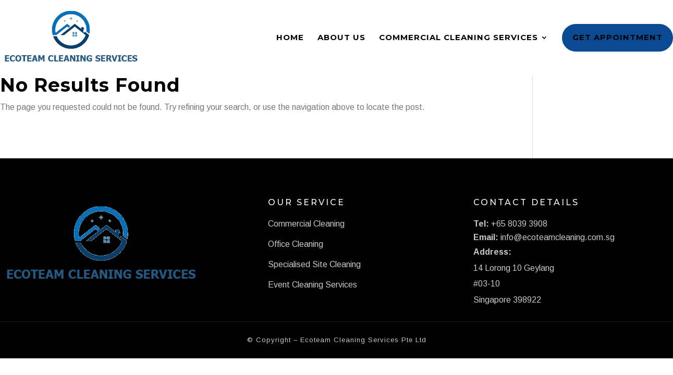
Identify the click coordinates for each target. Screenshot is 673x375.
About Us (341, 37)
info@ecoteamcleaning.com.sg (557, 237)
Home (290, 37)
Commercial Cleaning (306, 223)
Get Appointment (617, 37)
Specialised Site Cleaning (314, 264)
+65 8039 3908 (519, 223)
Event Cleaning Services (312, 284)
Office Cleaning (295, 244)
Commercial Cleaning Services (458, 37)
